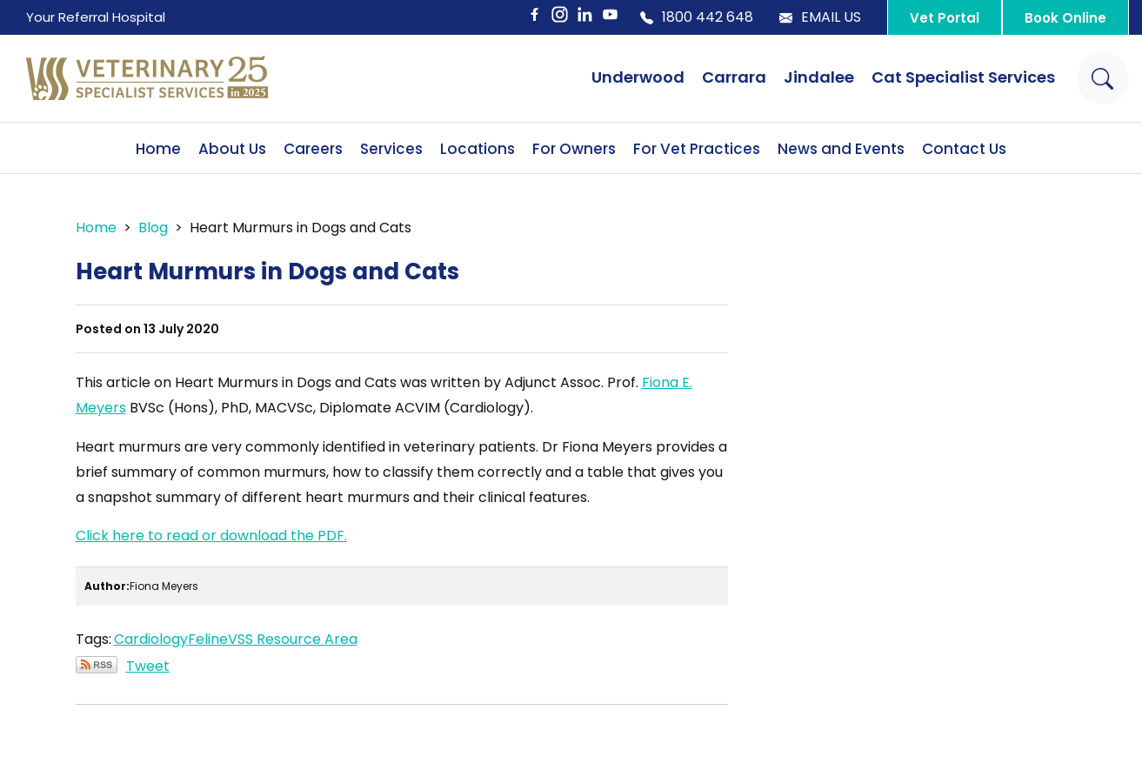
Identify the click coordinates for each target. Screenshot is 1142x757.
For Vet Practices (696, 148)
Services (391, 148)
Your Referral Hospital (95, 17)
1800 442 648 (696, 17)
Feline (208, 639)
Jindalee (819, 77)
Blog (153, 228)
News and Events (841, 148)
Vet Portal (944, 18)
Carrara (734, 77)
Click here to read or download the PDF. (211, 536)
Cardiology (151, 639)
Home (158, 148)
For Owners (574, 148)
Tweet (148, 666)
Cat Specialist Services (963, 77)
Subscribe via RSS (96, 664)
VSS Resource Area (292, 639)
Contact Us (964, 148)
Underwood (638, 77)
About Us (232, 148)
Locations (477, 148)
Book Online (1065, 18)
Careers (313, 148)
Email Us (820, 17)
